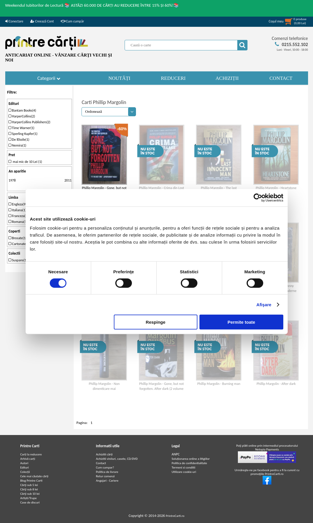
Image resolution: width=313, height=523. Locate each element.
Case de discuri (30, 502)
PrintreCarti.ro (175, 516)
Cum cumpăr (72, 21)
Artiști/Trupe (28, 498)
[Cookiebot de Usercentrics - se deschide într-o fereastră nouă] (257, 197)
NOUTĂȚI (119, 78)
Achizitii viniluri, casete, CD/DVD (117, 459)
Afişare (264, 304)
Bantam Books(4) (22, 110)
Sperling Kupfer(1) (22, 134)
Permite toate (241, 322)
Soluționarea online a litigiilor (191, 459)
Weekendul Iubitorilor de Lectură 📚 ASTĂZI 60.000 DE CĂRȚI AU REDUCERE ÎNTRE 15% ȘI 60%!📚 (92, 5)
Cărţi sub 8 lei (29, 489)
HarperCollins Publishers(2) (29, 122)
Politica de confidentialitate (189, 463)
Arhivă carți (27, 459)
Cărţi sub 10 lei (30, 494)
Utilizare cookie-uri (184, 472)
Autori (24, 463)
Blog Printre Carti (31, 481)
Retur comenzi (105, 476)
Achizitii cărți (104, 454)
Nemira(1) (17, 145)
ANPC (176, 454)
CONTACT (281, 78)
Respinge (156, 322)
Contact (101, 463)
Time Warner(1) (21, 128)
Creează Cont (42, 21)
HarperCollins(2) (21, 116)
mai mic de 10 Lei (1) (25, 162)
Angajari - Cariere (107, 481)
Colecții (25, 472)
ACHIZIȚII (226, 78)
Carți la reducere (31, 454)
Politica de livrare (107, 472)
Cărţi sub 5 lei (29, 485)
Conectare (14, 21)
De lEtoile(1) (18, 140)
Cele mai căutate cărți (34, 476)
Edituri (24, 467)
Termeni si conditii (183, 467)
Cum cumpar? (105, 467)
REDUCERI (173, 78)
